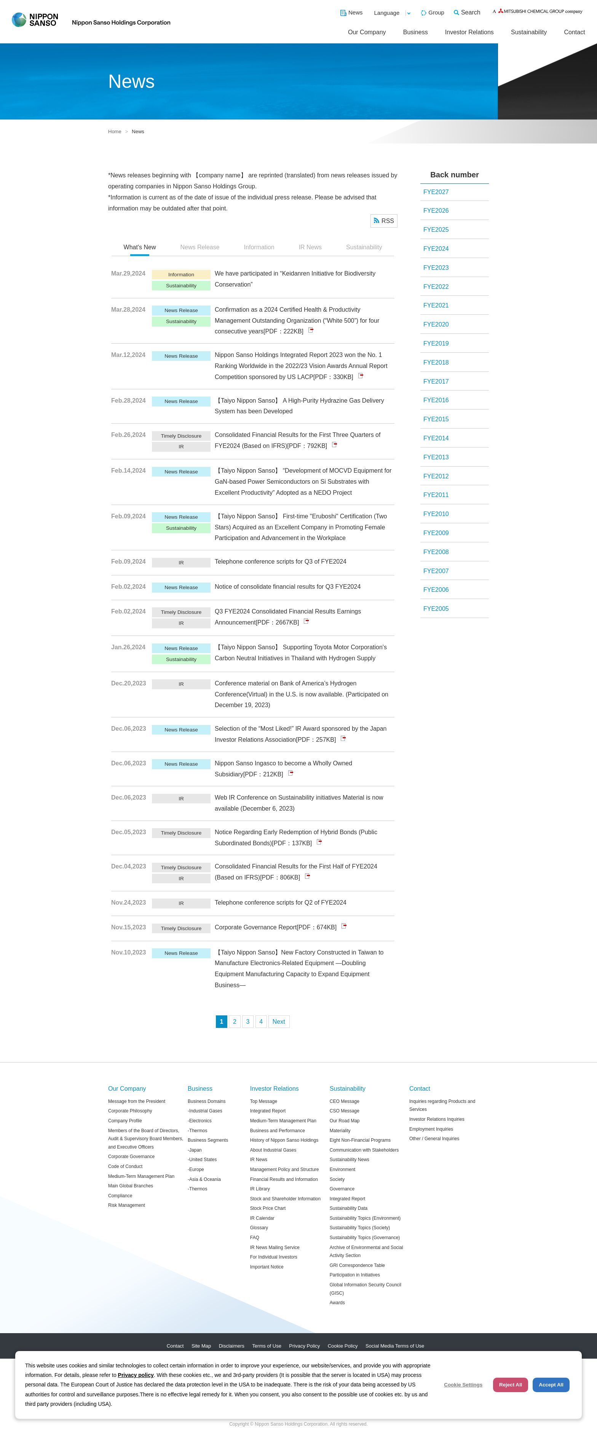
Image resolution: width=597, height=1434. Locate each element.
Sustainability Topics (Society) (360, 1227)
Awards (337, 1302)
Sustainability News (349, 1159)
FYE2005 (436, 608)
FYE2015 (436, 419)
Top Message (263, 1101)
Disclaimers (231, 1346)
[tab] (140, 248)
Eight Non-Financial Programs (360, 1140)
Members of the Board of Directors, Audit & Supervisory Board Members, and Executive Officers (145, 1139)
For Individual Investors (273, 1257)
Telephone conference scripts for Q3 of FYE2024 (280, 561)
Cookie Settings (463, 1385)
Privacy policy (136, 1375)
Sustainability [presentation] (364, 247)
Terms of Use (266, 1346)
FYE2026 (436, 210)
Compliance (120, 1195)
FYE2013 (436, 457)
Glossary (259, 1227)
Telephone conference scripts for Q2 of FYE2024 (280, 902)
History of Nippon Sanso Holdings (284, 1140)
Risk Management (126, 1205)
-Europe (196, 1169)
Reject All (510, 1385)
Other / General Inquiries (434, 1138)
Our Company (367, 32)
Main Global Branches (130, 1186)
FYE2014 (436, 438)
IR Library (260, 1189)
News (355, 12)
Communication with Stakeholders (364, 1150)
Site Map (201, 1346)
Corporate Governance (131, 1156)
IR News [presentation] (310, 247)
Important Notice (267, 1267)
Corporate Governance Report (256, 927)
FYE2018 (436, 362)
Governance (342, 1189)
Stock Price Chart (268, 1208)
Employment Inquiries (431, 1129)
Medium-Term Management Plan (141, 1176)
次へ (279, 1021)
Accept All (551, 1385)
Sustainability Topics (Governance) (365, 1237)
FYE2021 (436, 305)
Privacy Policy (304, 1346)
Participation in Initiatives (355, 1275)
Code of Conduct (125, 1166)
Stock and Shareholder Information (285, 1198)
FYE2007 (436, 571)
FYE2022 (436, 287)
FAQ (254, 1237)
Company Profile (125, 1120)
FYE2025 (436, 229)
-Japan (195, 1150)
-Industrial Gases (205, 1111)
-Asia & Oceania (204, 1179)
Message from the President (136, 1101)
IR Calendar (262, 1218)
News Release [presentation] (199, 247)
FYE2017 (436, 381)
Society (337, 1179)
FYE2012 (436, 476)
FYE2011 (436, 495)
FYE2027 (436, 192)
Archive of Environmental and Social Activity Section (366, 1252)
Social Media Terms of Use (395, 1346)
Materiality (340, 1130)
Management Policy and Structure (284, 1169)
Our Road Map (345, 1120)
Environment (342, 1169)
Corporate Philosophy (130, 1111)
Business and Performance (277, 1130)
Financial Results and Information (284, 1179)
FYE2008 (436, 552)
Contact (574, 32)
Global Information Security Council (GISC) (365, 1289)
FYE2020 (436, 324)
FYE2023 (436, 267)
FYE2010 (436, 514)
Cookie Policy (343, 1346)
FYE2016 (436, 400)
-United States (202, 1159)
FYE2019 (436, 343)
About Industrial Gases (273, 1150)
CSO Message (344, 1111)
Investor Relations (469, 32)
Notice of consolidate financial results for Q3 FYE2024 (288, 586)
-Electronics (200, 1120)
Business (415, 32)
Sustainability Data (348, 1208)
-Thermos (197, 1130)
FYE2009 (436, 533)
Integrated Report (268, 1111)
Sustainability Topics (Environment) (365, 1218)
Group (436, 12)
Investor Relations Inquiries (437, 1119)
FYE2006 (436, 589)
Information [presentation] (259, 247)
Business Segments (208, 1140)
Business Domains (206, 1101)
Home (114, 131)
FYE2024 (436, 248)
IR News (258, 1159)
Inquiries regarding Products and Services (442, 1105)
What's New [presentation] (140, 247)
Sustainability (529, 32)
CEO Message (344, 1101)
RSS (388, 221)
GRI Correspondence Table (357, 1265)
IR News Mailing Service (275, 1247)
